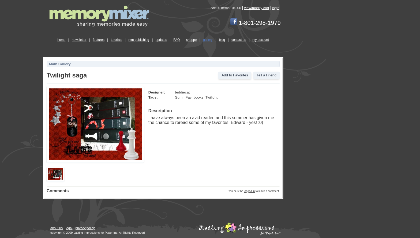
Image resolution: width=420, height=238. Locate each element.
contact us (238, 40)
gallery (207, 40)
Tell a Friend (266, 75)
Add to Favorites (235, 75)
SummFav (183, 97)
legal (69, 228)
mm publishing (139, 40)
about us (56, 228)
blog (222, 40)
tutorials (116, 40)
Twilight (211, 97)
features (98, 40)
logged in (249, 191)
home (61, 40)
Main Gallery (60, 64)
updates (161, 40)
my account (260, 40)
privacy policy (85, 228)
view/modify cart (256, 8)
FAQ (176, 40)
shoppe (191, 40)
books (198, 97)
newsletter (79, 40)
